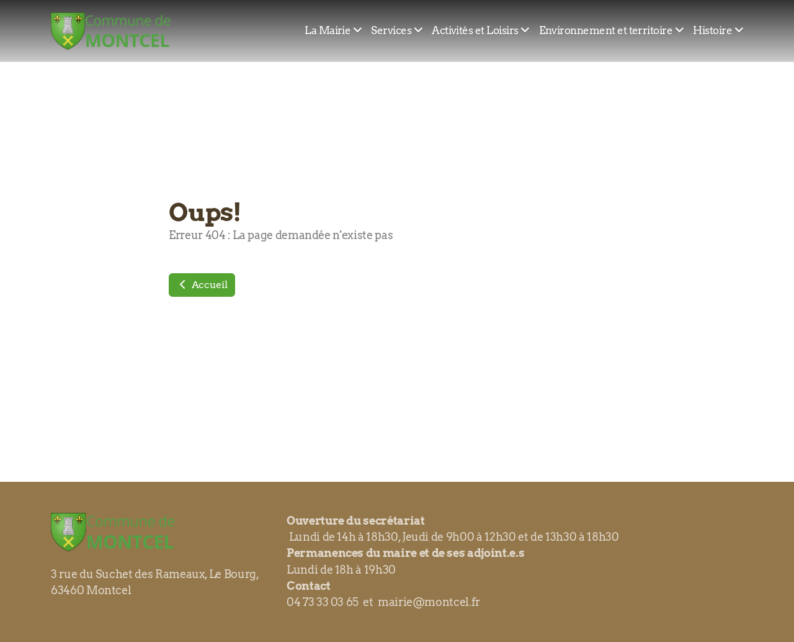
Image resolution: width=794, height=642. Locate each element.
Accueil (202, 285)
